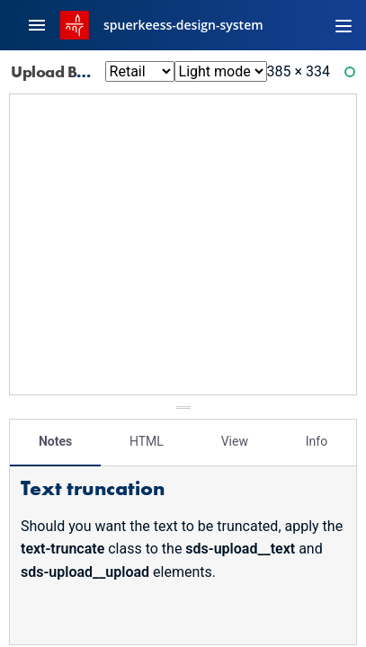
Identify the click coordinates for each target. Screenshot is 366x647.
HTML (146, 441)
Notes (55, 441)
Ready (352, 76)
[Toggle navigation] (344, 25)
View (234, 441)
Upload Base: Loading (101, 71)
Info (316, 441)
